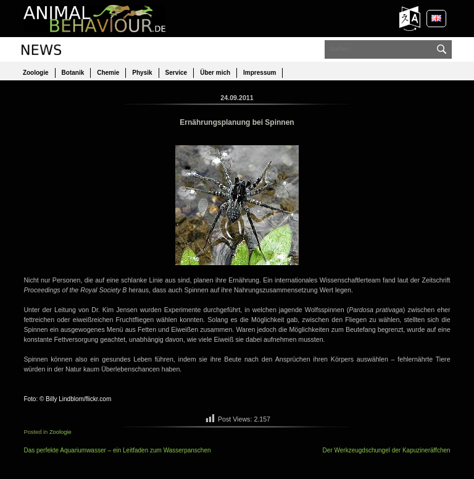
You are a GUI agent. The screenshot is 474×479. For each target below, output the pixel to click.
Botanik (73, 72)
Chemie (108, 72)
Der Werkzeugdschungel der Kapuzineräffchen (387, 450)
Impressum (259, 72)
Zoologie (36, 72)
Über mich (215, 72)
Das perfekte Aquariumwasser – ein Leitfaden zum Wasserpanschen (116, 450)
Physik (142, 72)
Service (176, 72)
